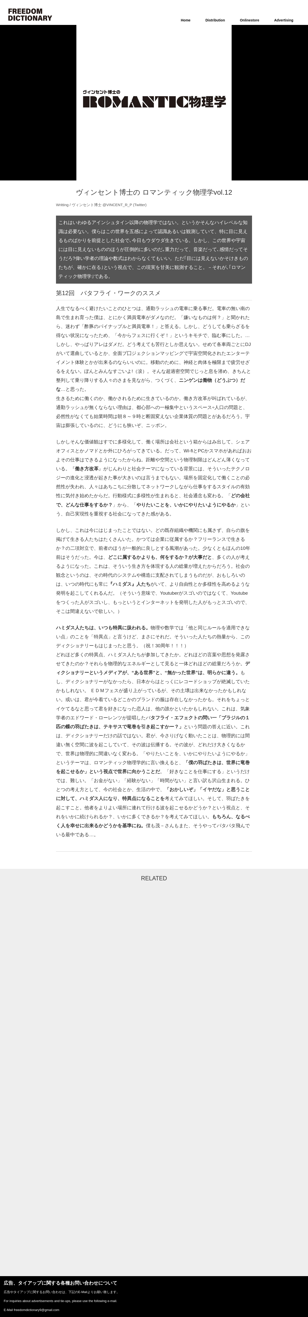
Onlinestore (249, 20)
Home (186, 20)
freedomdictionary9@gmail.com (36, 1310)
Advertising (283, 20)
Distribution (215, 20)
